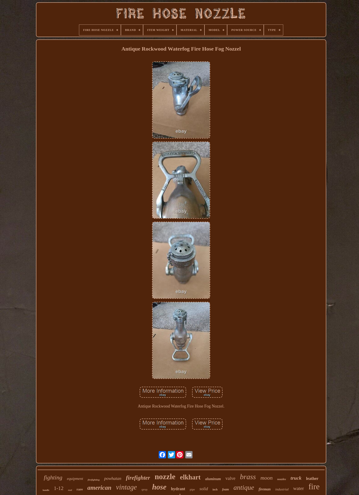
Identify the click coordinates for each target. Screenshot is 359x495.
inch (215, 489)
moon (266, 478)
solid (203, 488)
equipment (75, 478)
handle (46, 490)
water (298, 488)
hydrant (178, 489)
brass (248, 477)
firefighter (138, 478)
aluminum (213, 479)
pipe (192, 489)
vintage (126, 487)
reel (70, 490)
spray (144, 489)
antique (244, 487)
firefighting (94, 479)
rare (79, 489)
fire (314, 486)
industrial (281, 489)
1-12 (58, 488)
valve (230, 478)
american (99, 487)
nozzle (165, 476)
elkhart (190, 477)
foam (225, 489)
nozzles (281, 479)
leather (312, 478)
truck (296, 478)
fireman (265, 489)
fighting (53, 477)
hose (159, 487)
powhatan (112, 478)
